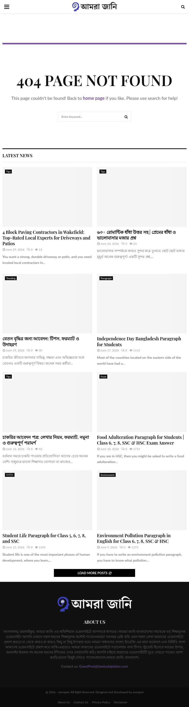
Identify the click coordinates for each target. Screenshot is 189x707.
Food (103, 376)
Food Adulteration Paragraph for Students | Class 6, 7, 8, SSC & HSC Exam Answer (140, 440)
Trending (11, 278)
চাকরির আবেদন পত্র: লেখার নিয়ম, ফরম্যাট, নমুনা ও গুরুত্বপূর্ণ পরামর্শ (45, 440)
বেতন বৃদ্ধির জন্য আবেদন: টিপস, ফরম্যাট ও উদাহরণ (40, 341)
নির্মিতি (9, 474)
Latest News (17, 155)
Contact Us (81, 702)
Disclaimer (120, 702)
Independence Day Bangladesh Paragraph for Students (139, 341)
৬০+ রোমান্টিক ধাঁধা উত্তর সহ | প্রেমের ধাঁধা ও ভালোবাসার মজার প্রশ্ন (136, 235)
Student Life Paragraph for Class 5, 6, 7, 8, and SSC (44, 538)
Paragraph (106, 278)
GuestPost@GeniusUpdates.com (103, 666)
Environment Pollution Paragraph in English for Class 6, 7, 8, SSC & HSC (134, 538)
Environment (107, 474)
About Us (64, 702)
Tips (8, 171)
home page (94, 98)
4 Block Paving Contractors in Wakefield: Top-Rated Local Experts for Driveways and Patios (46, 238)
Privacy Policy (101, 702)
